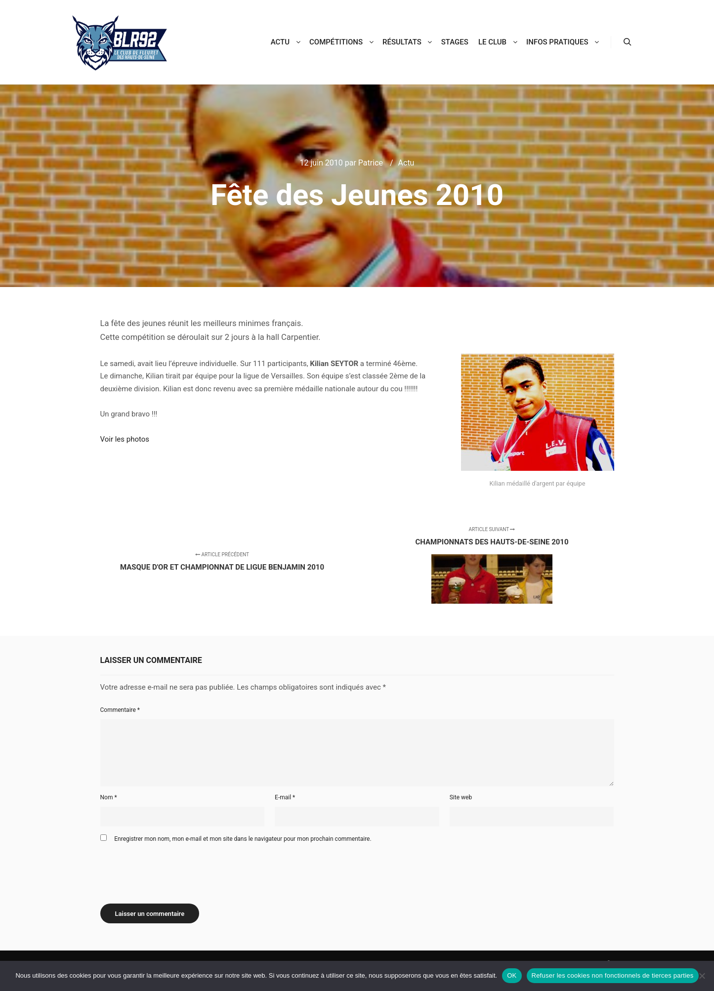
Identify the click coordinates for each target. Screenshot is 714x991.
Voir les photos (125, 439)
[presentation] (175, 869)
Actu (406, 162)
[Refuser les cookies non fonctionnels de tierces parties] (702, 976)
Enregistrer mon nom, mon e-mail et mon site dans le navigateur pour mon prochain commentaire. (242, 838)
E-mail (285, 797)
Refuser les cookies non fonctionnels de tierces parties (613, 975)
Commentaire (120, 709)
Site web (461, 797)
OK (511, 975)
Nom (108, 797)
